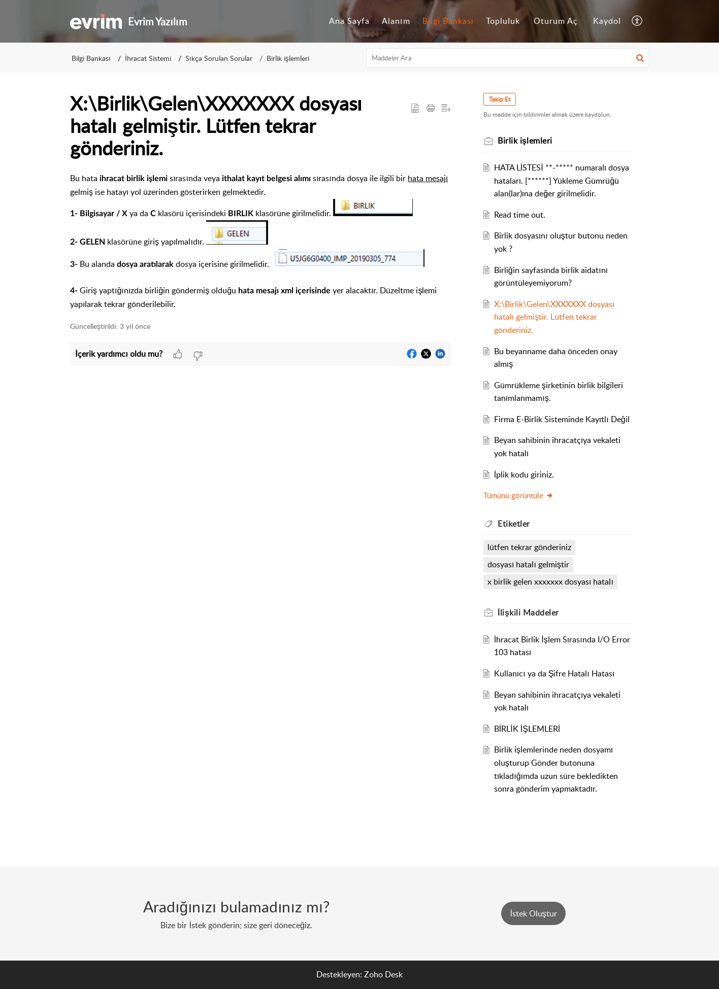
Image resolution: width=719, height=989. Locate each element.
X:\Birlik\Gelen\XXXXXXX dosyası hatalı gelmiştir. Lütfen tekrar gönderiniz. (554, 316)
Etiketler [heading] (514, 523)
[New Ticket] (533, 913)
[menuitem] (349, 21)
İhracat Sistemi (148, 58)
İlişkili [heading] (528, 612)
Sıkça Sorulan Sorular (218, 58)
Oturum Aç (556, 20)
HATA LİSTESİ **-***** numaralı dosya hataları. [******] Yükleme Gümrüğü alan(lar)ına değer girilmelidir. (561, 180)
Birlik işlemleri (288, 58)
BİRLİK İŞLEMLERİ (527, 728)
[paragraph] (260, 241)
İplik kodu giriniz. (524, 474)
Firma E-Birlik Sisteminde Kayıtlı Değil (562, 419)
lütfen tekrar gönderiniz (529, 547)
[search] (507, 57)
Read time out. (519, 214)
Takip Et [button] (499, 99)
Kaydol (607, 20)
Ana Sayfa (349, 20)
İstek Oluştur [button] (533, 913)
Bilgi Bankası (448, 20)
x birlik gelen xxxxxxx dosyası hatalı (550, 581)
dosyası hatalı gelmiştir (528, 564)
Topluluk (503, 20)
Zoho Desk (383, 974)
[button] (637, 21)
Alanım (396, 20)
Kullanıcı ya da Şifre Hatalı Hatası (554, 673)
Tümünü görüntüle (518, 495)
